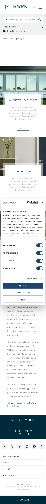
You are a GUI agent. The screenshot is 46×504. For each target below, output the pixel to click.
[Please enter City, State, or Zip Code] (23, 20)
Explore (23, 128)
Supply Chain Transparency (30, 487)
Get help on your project (23, 432)
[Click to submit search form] (40, 20)
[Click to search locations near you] (6, 20)
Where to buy (23, 420)
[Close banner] (42, 203)
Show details (33, 278)
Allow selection (23, 293)
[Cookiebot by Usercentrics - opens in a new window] (28, 202)
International (24, 490)
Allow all (23, 286)
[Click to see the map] (23, 500)
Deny (23, 300)
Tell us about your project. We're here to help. (21, 404)
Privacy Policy (11, 487)
